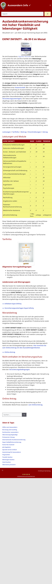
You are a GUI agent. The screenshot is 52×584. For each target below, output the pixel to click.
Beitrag (23, 132)
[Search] (47, 14)
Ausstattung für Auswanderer (11, 452)
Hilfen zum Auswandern (9, 427)
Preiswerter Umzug (8, 437)
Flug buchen (6, 454)
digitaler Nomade (24, 56)
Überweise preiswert (9, 464)
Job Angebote (6, 447)
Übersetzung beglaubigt (10, 435)
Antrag (45, 132)
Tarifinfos (15, 132)
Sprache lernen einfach (9, 449)
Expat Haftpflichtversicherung (11, 442)
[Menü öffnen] (50, 5)
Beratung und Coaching (9, 430)
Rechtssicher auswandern (10, 432)
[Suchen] (24, 415)
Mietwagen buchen (8, 459)
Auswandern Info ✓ (19, 5)
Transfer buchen (7, 457)
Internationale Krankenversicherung (13, 440)
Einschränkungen (34, 132)
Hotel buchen (6, 462)
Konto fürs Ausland (8, 445)
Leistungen (6, 132)
